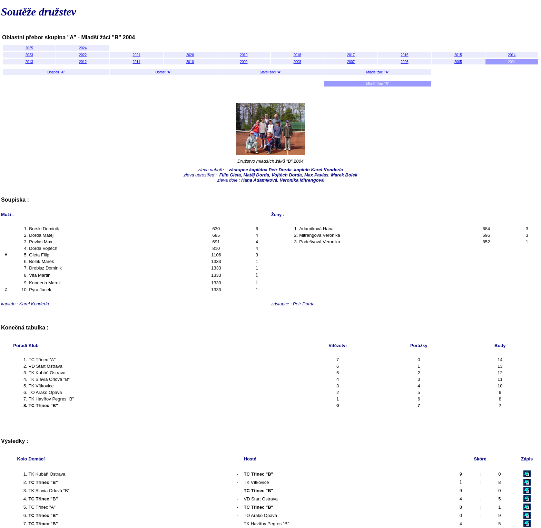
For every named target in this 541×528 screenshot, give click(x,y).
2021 (136, 55)
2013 (29, 62)
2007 (351, 62)
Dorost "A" (163, 72)
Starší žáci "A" (270, 72)
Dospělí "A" (56, 72)
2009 (243, 62)
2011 (136, 62)
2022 (83, 55)
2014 (511, 55)
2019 (243, 55)
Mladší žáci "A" (378, 72)
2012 (83, 62)
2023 (29, 55)
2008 (297, 62)
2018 (297, 55)
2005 (458, 62)
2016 (404, 55)
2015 (458, 55)
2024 (83, 48)
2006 (404, 62)
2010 (190, 62)
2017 (351, 55)
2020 (190, 55)
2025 (29, 48)
